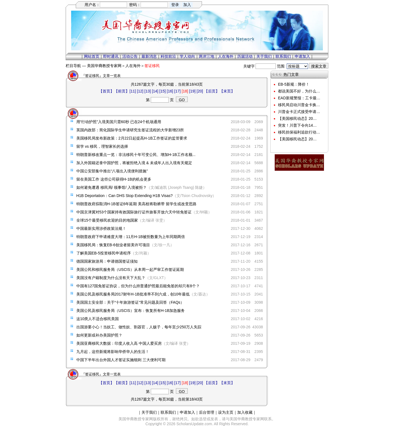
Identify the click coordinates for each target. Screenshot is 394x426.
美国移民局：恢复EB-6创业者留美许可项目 (113, 245)
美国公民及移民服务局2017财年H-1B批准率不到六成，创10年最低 (133, 294)
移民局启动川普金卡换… (299, 105)
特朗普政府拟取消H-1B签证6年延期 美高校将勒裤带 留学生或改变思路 (136, 204)
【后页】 (211, 91)
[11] (132, 91)
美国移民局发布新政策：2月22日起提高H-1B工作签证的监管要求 (131, 138)
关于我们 (264, 56)
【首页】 (106, 91)
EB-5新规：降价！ (293, 84)
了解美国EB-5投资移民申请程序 (103, 253)
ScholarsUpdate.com (194, 424)
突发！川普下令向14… (297, 125)
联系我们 (283, 56)
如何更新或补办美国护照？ (99, 335)
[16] (170, 91)
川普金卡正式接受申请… (299, 111)
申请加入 (302, 56)
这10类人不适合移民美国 (97, 319)
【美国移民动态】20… (297, 118)
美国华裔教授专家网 (104, 65)
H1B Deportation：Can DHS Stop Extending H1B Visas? (124, 195)
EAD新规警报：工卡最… (299, 98)
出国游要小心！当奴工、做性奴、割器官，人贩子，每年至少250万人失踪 (138, 327)
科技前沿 (168, 56)
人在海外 (225, 56)
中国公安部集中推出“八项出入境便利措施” (112, 171)
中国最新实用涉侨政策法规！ (101, 228)
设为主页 (225, 412)
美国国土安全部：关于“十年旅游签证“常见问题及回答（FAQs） (130, 302)
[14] (155, 91)
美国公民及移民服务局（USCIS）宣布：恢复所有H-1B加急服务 (130, 310)
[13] (147, 91)
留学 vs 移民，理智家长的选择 (102, 146)
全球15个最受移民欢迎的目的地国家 (107, 220)
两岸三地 (206, 56)
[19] (192, 91)
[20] (200, 91)
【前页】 (121, 91)
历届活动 (245, 56)
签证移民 (152, 65)
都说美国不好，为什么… (299, 91)
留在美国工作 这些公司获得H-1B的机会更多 (113, 179)
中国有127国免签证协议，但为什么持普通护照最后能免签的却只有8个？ (138, 286)
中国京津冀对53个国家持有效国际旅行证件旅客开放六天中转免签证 (134, 212)
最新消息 (149, 56)
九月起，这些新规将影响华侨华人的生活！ (112, 351)
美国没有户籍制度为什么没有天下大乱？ (110, 278)
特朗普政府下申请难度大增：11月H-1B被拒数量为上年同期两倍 (130, 236)
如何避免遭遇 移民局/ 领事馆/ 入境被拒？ (111, 187)
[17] (177, 91)
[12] (140, 91)
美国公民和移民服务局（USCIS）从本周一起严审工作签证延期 (130, 269)
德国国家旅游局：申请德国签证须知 (107, 261)
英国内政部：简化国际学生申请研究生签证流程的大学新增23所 (130, 130)
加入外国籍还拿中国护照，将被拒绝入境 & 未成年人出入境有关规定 (134, 163)
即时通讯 (110, 56)
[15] (162, 91)
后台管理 (206, 412)
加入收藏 (245, 412)
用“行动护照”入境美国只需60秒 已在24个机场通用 (118, 122)
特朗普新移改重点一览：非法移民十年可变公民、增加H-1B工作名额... (136, 154)
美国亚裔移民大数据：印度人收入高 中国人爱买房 (119, 343)
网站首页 (91, 56)
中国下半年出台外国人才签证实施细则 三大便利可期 (121, 360)
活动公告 (130, 56)
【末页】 (227, 91)
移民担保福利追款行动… (299, 132)
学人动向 (187, 56)
